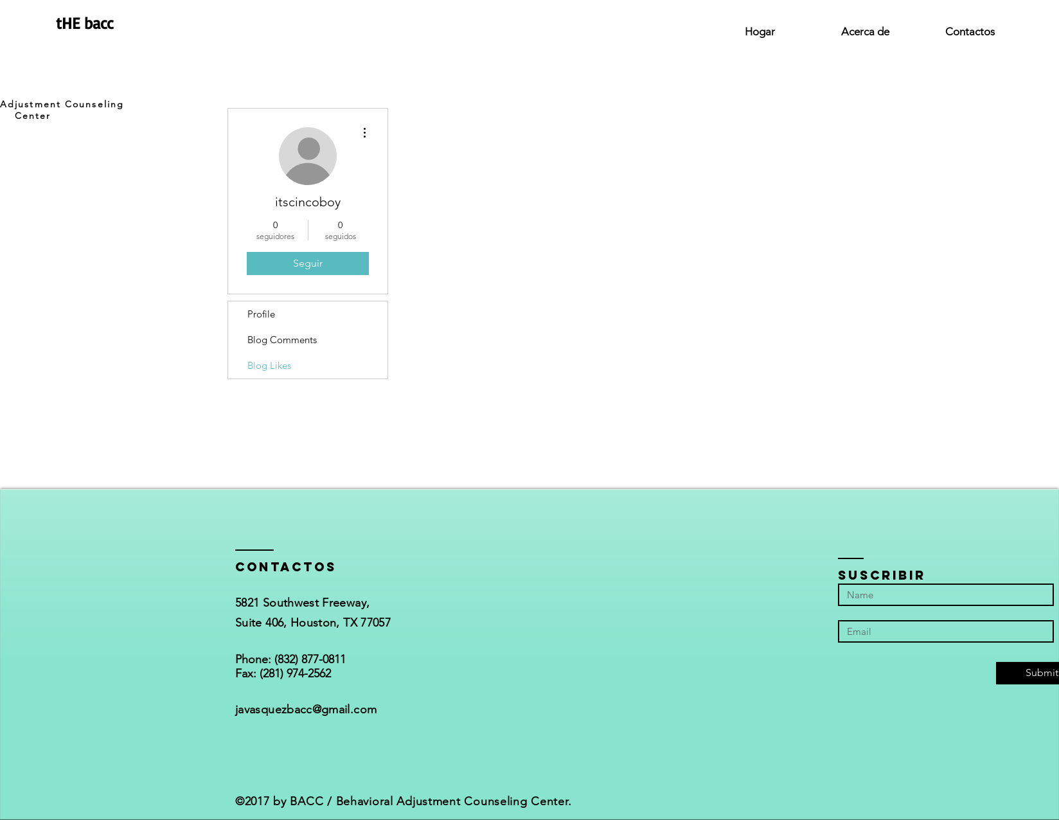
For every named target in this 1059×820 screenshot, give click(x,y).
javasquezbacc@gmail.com (306, 709)
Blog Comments (282, 340)
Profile (261, 314)
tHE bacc (84, 23)
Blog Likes (269, 365)
